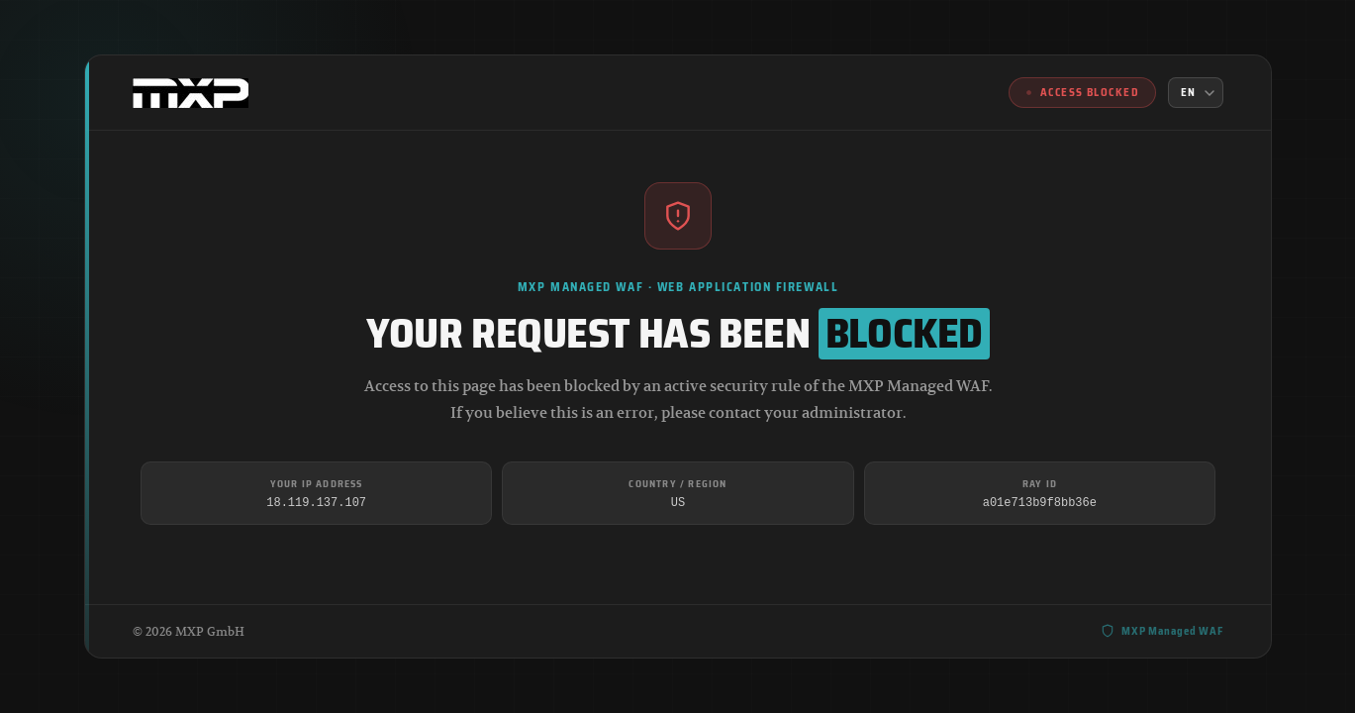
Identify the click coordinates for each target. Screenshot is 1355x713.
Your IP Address (315, 483)
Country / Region (677, 483)
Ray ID (1038, 483)
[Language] (1195, 92)
